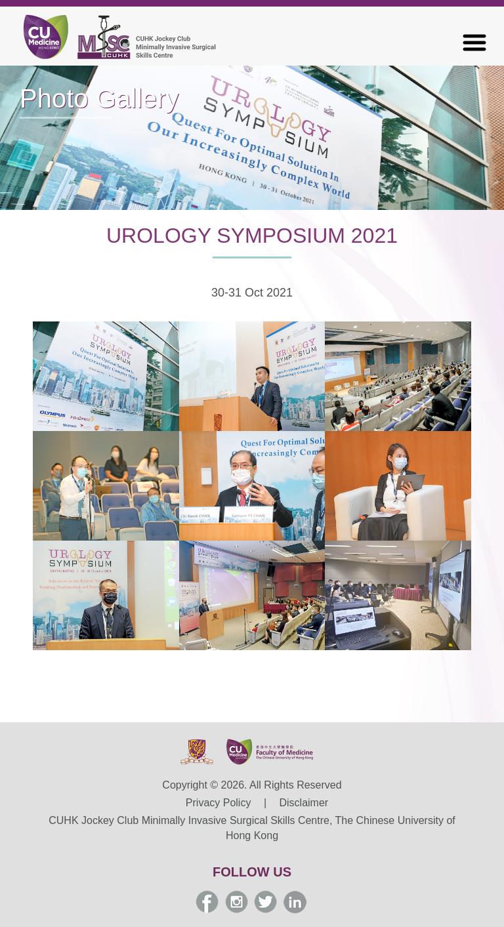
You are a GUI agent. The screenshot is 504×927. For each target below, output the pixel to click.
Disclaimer (303, 802)
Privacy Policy (218, 802)
